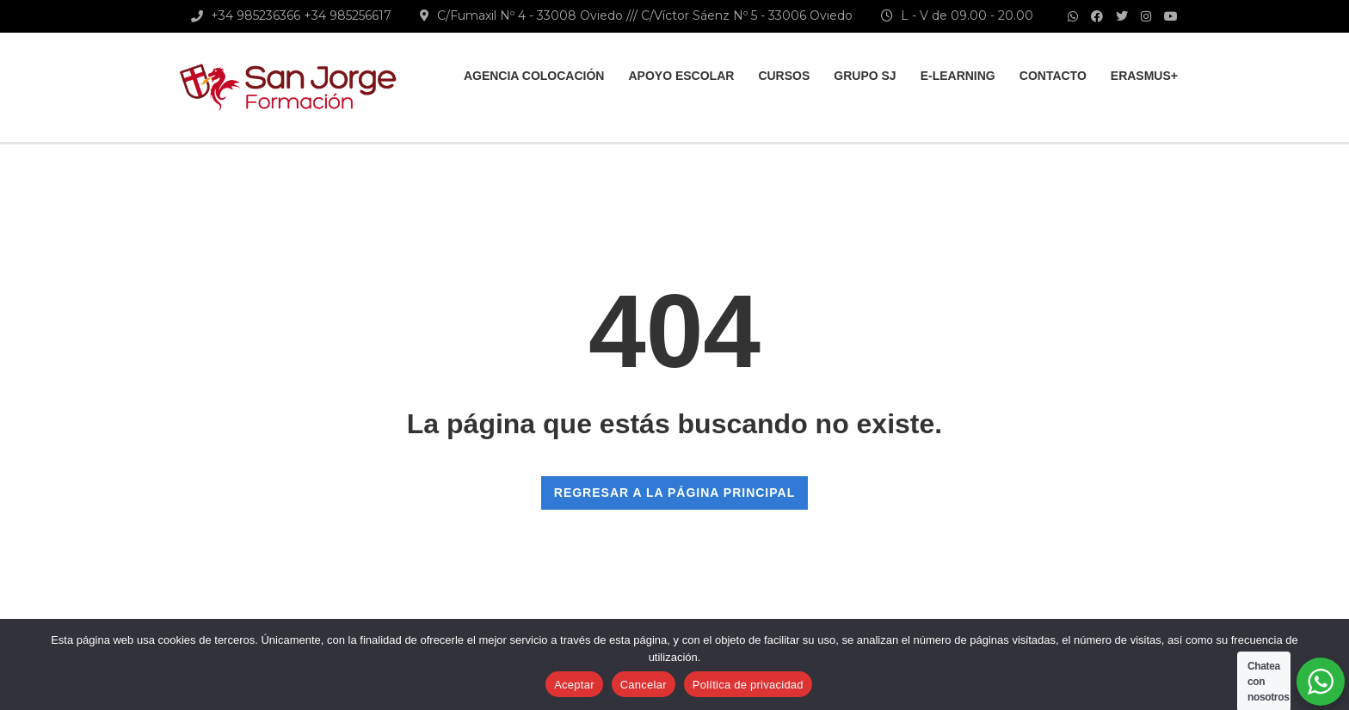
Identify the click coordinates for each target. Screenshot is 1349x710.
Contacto (1053, 76)
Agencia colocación (534, 76)
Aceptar (574, 684)
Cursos (784, 76)
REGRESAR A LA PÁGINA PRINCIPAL (674, 492)
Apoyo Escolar (681, 76)
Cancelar (643, 684)
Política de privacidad (748, 684)
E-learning (958, 76)
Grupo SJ (865, 76)
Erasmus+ (1144, 76)
